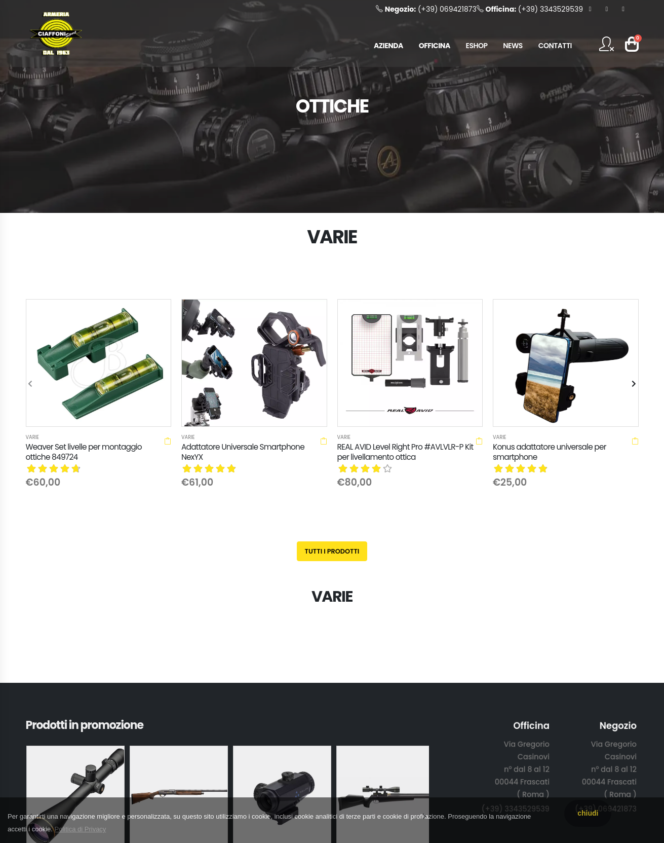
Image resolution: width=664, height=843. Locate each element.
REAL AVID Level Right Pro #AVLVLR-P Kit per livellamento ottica (405, 452)
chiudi (587, 813)
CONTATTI (555, 46)
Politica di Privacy (80, 829)
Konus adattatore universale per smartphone (549, 452)
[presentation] (31, 384)
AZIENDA (388, 46)
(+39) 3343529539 (530, 9)
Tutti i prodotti (332, 551)
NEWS (513, 46)
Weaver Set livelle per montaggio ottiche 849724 (84, 452)
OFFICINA (434, 46)
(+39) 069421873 (426, 9)
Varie (33, 437)
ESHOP (477, 46)
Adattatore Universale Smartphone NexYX (242, 452)
